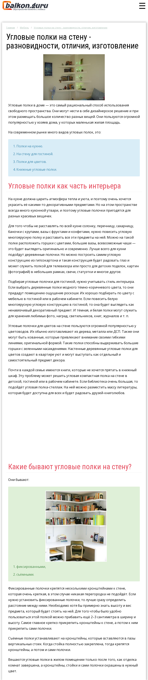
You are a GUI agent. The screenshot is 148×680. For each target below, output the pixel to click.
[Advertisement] (74, 428)
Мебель (24, 27)
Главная (10, 27)
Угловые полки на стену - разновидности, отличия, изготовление (70, 27)
